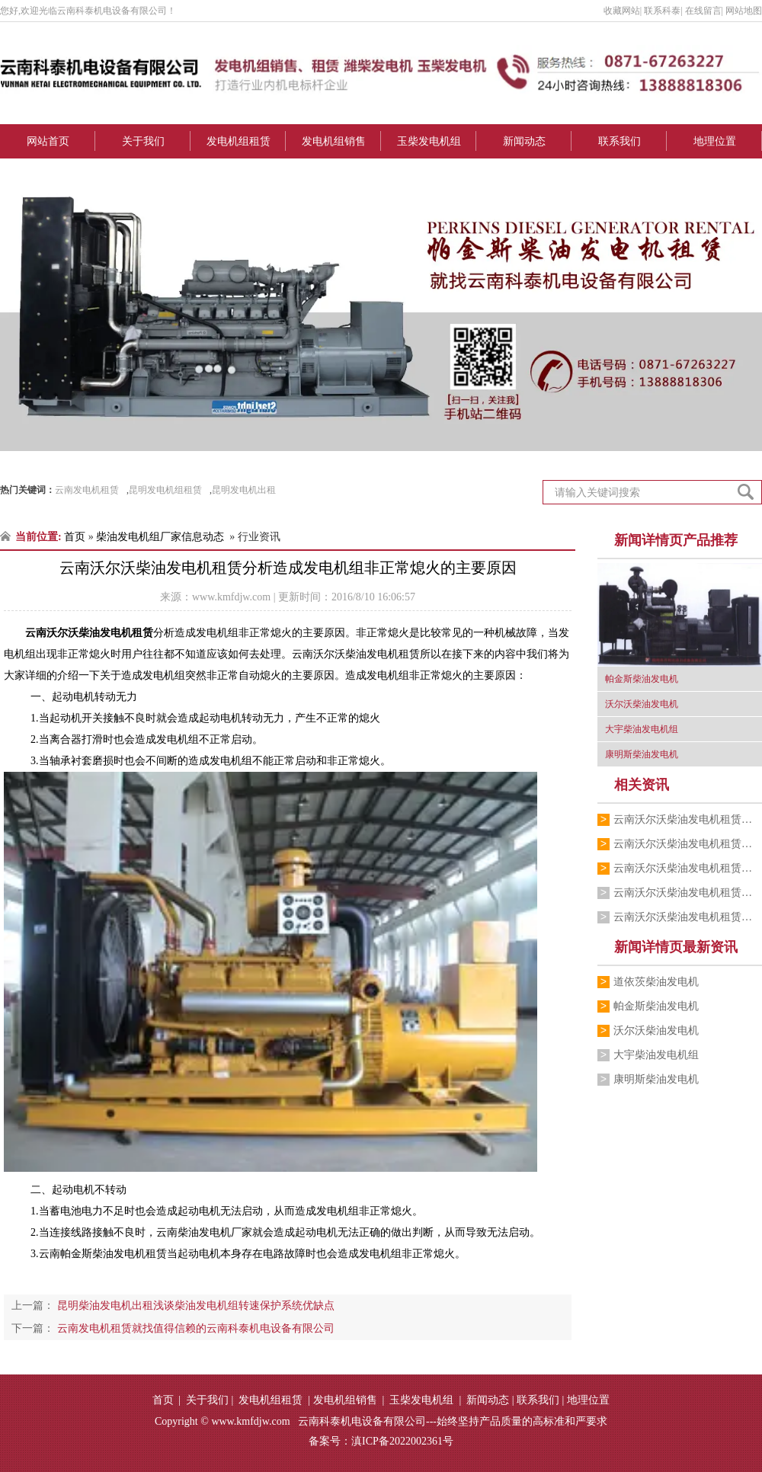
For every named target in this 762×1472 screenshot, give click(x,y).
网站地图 (743, 10)
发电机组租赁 (239, 141)
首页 (74, 536)
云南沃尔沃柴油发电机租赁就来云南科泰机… (687, 892)
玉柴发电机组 (429, 141)
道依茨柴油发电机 (656, 981)
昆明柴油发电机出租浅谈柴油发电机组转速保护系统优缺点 (194, 1305)
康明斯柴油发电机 (656, 1079)
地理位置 (714, 141)
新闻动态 (524, 141)
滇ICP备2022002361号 (402, 1441)
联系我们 (619, 141)
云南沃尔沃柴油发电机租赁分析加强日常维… (687, 844)
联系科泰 (662, 10)
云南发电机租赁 (87, 490)
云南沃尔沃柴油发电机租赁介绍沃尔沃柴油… (687, 917)
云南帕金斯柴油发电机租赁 (103, 1253)
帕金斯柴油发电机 (656, 1006)
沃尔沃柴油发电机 (656, 1030)
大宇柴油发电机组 (656, 1055)
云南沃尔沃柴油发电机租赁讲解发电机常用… (687, 868)
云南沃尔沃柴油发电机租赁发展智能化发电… (687, 819)
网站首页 (48, 141)
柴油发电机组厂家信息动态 (160, 536)
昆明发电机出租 (244, 490)
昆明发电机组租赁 (165, 490)
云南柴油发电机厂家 (204, 1232)
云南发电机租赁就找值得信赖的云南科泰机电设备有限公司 (194, 1328)
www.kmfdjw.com (231, 597)
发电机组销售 (334, 141)
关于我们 (143, 141)
